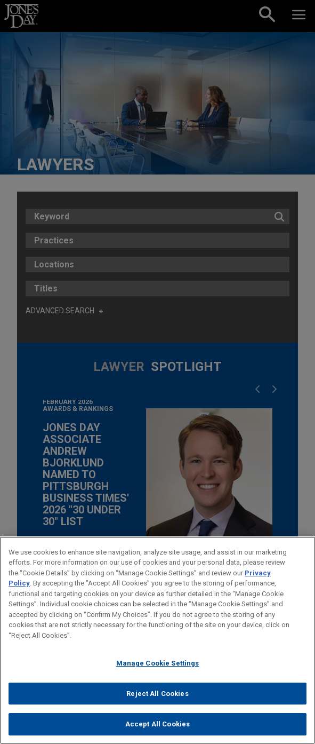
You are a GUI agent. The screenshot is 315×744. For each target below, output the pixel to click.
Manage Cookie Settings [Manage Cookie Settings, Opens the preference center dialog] (157, 663)
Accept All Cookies (157, 724)
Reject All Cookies (157, 694)
